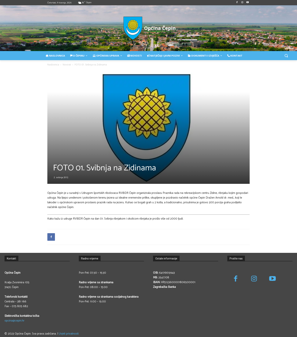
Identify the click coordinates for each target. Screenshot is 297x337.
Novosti (67, 64)
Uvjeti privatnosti (69, 333)
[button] (286, 55)
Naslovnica (53, 64)
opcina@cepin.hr (14, 320)
